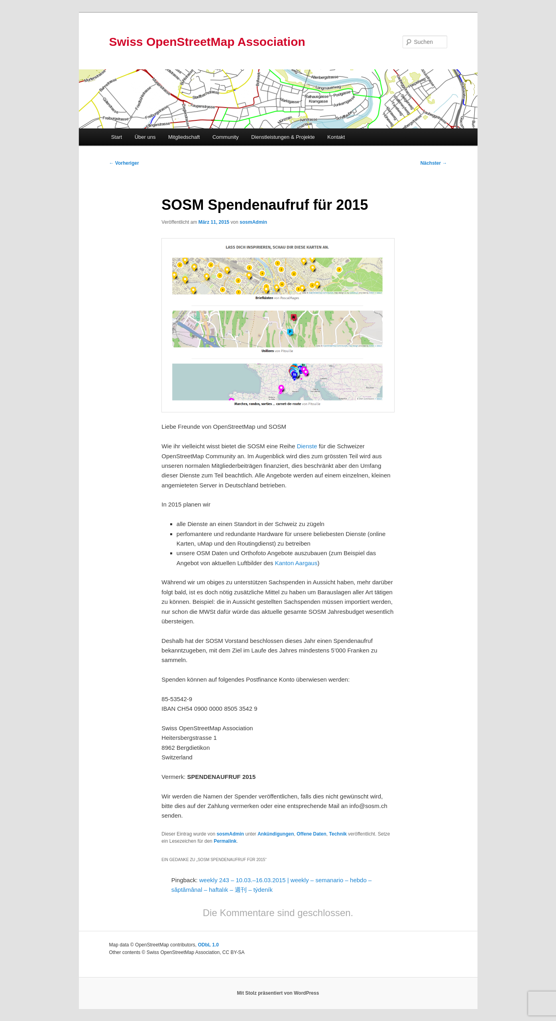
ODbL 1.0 (208, 945)
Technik (338, 834)
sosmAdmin (253, 222)
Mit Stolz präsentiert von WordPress (278, 993)
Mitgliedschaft (184, 137)
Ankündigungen (275, 834)
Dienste (306, 446)
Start (116, 137)
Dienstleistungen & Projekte (283, 137)
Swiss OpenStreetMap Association (207, 41)
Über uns (145, 137)
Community (225, 137)
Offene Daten (311, 834)
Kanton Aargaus (296, 563)
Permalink (225, 841)
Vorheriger (124, 163)
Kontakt (336, 137)
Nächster (433, 163)
